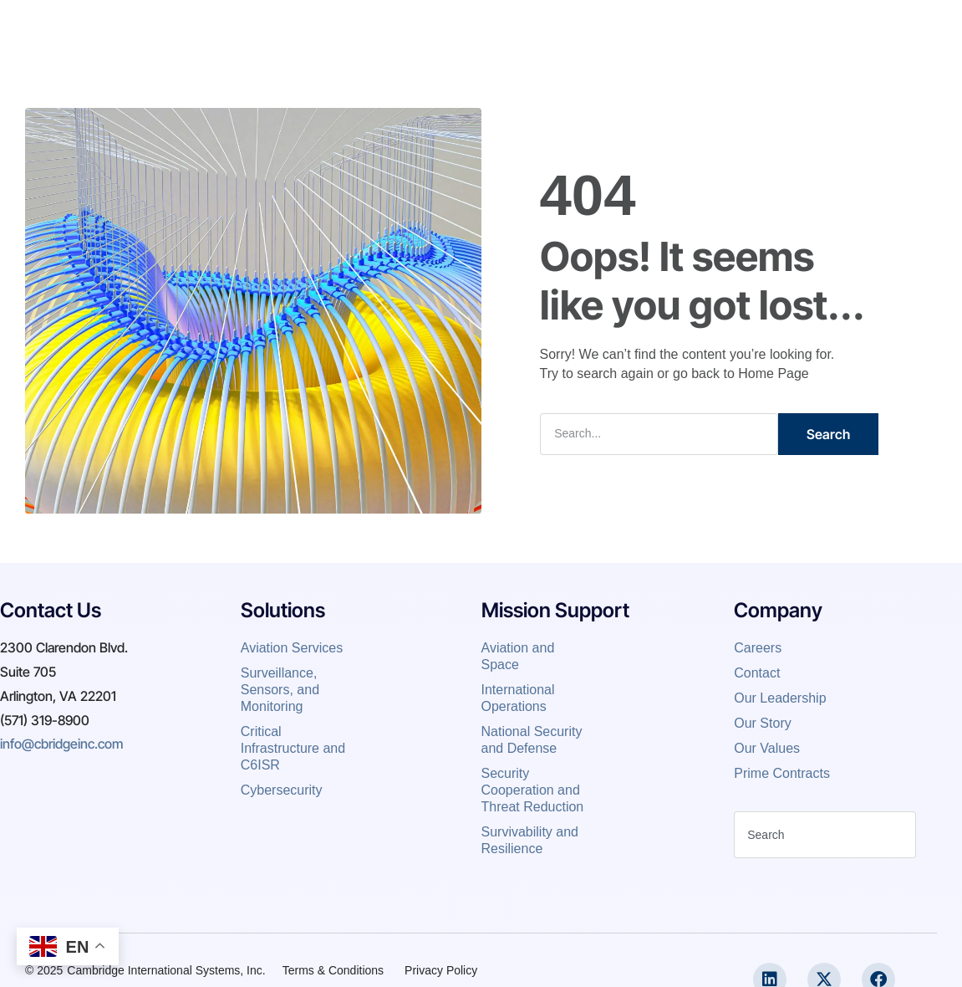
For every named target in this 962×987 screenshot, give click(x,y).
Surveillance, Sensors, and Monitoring (280, 689)
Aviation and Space (518, 656)
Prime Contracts (782, 773)
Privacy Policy (441, 970)
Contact (651, 28)
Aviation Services (294, 648)
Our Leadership (782, 698)
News (584, 28)
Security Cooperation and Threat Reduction (532, 790)
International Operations (518, 698)
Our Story (762, 723)
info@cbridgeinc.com (61, 743)
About (367, 28)
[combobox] (825, 834)
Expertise (439, 28)
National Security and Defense (532, 739)
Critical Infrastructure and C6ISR (293, 748)
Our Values (767, 748)
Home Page (773, 373)
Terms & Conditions (333, 970)
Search (828, 434)
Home (305, 28)
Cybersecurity (282, 790)
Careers (517, 28)
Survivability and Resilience (530, 840)
